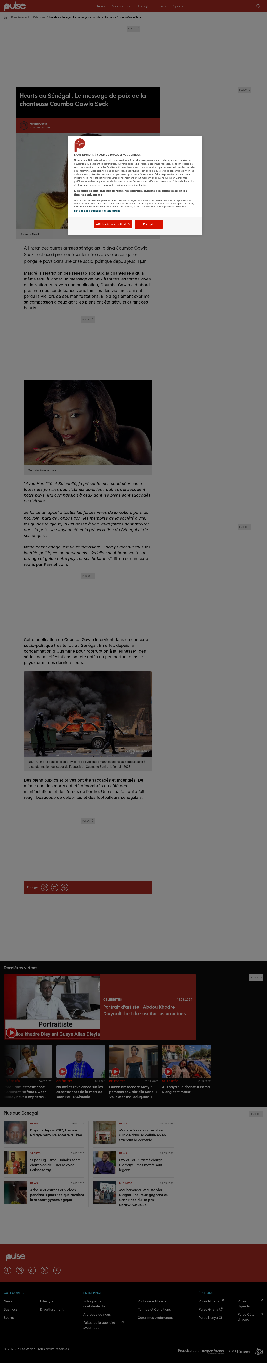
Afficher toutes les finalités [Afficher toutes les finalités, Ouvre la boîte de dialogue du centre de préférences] (113, 224)
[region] (135, 185)
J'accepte (148, 224)
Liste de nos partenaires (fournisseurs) (97, 210)
